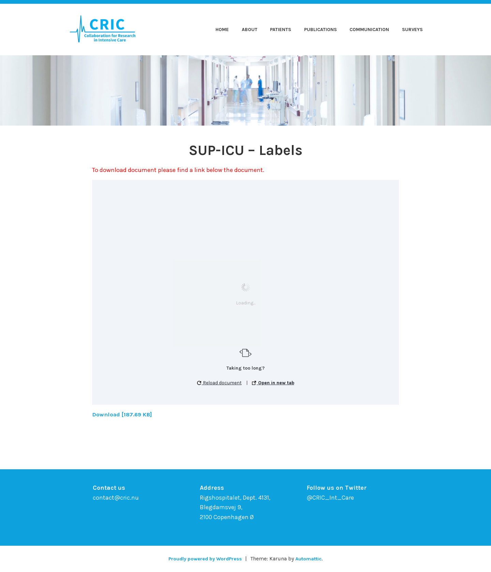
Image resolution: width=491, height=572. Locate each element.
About (249, 29)
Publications (320, 29)
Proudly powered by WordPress (203, 558)
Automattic (312, 558)
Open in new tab (273, 383)
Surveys (412, 29)
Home (222, 29)
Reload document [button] (219, 383)
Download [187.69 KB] (124, 414)
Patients (280, 29)
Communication (369, 29)
